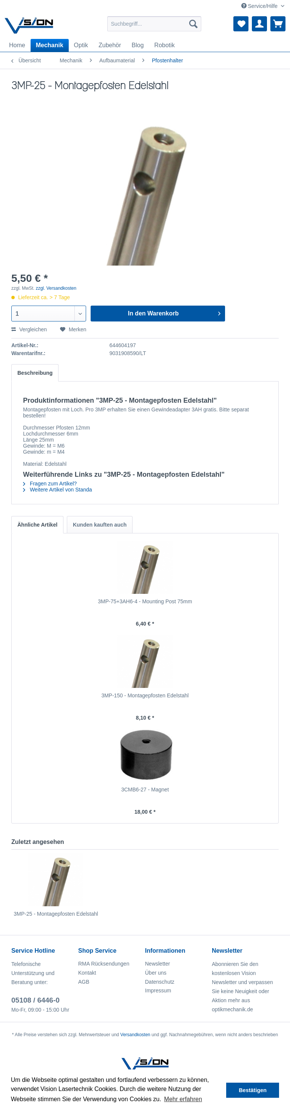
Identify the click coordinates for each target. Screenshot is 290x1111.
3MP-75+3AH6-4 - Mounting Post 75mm (145, 601)
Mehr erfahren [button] (183, 1099)
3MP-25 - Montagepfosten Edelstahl (56, 914)
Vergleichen (29, 329)
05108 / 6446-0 (35, 1000)
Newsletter (157, 964)
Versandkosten (135, 1034)
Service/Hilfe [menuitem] (260, 6)
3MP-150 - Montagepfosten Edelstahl (144, 695)
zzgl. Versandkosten (56, 288)
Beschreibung (34, 373)
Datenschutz (159, 982)
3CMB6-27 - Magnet (145, 790)
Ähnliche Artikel (37, 525)
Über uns (156, 973)
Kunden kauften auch (99, 525)
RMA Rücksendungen (103, 964)
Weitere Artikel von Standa (57, 490)
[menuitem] (154, 23)
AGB (83, 982)
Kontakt (87, 973)
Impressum (158, 990)
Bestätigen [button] (253, 1090)
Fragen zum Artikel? (50, 484)
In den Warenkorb (174, 312)
